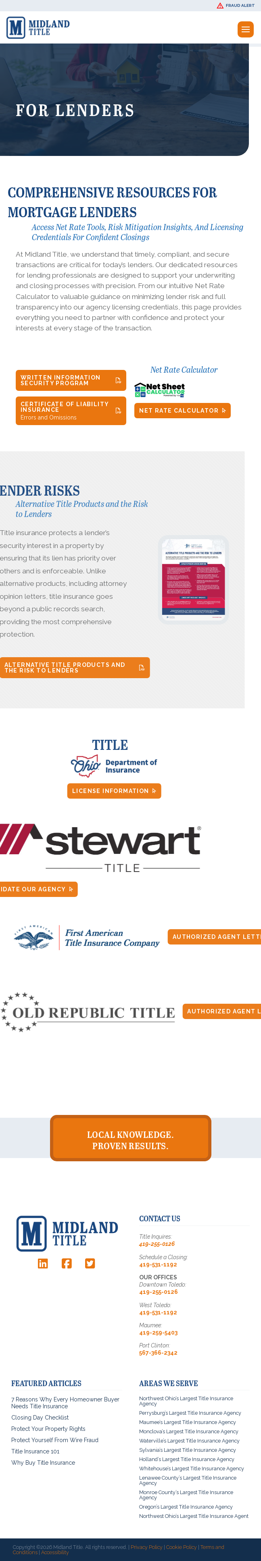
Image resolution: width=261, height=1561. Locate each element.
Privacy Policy (147, 1547)
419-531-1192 (158, 1264)
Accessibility (55, 1552)
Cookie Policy (181, 1547)
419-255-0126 (157, 1244)
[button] (237, 6)
